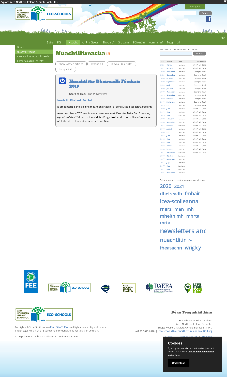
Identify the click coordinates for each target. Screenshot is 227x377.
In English (195, 6)
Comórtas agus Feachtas (30, 60)
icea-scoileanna (179, 201)
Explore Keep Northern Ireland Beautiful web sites (29, 2)
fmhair (192, 193)
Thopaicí (108, 42)
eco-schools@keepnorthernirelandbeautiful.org (185, 331)
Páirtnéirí (139, 42)
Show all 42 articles (121, 64)
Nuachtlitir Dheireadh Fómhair (75, 100)
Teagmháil (173, 42)
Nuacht (73, 42)
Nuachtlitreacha (26, 51)
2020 (165, 186)
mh (190, 209)
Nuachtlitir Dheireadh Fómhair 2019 (104, 84)
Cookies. (176, 343)
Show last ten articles (71, 64)
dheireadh (171, 194)
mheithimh (172, 216)
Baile (50, 42)
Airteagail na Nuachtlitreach (33, 56)
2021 (179, 186)
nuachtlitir (173, 239)
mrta (165, 223)
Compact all (65, 69)
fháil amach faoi (59, 327)
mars (166, 209)
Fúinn (60, 42)
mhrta (192, 216)
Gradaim (123, 42)
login (222, 37)
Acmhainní (156, 42)
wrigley (193, 247)
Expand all (97, 64)
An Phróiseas (90, 42)
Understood (178, 363)
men (179, 209)
